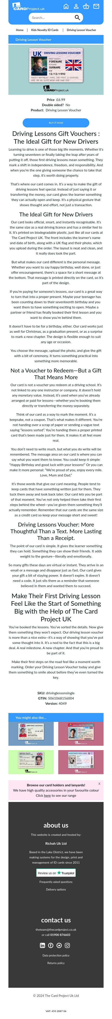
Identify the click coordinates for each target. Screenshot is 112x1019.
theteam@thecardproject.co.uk (56, 929)
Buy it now (56, 122)
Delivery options (56, 889)
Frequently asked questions (56, 882)
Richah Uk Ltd (56, 843)
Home (20, 30)
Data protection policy (56, 955)
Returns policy (56, 963)
